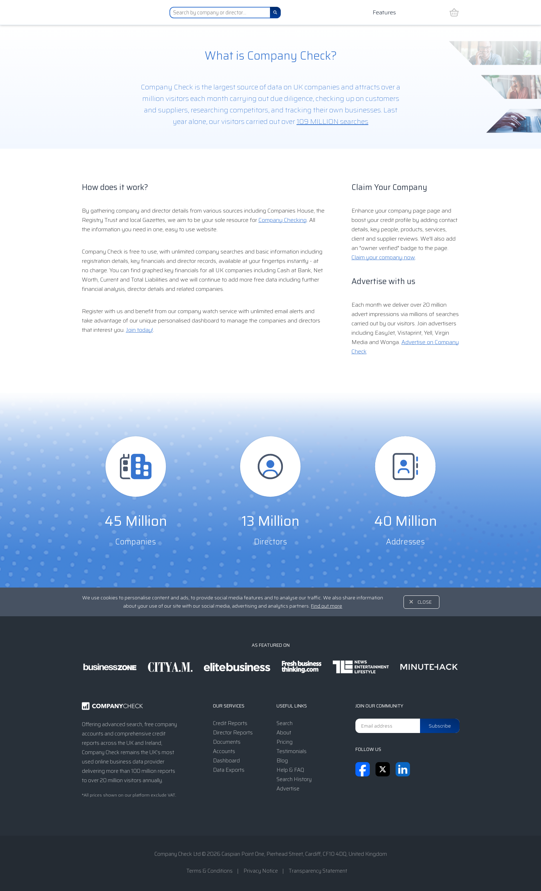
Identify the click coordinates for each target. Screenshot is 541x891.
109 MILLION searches (332, 121)
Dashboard (226, 760)
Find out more (326, 606)
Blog (282, 760)
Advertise (287, 788)
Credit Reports (230, 723)
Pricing (284, 742)
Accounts (224, 751)
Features (384, 12)
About (283, 732)
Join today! (139, 329)
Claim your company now (383, 257)
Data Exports (228, 770)
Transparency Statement (318, 871)
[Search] (275, 12)
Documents (227, 742)
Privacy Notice (260, 871)
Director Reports (233, 732)
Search (284, 723)
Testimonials (291, 751)
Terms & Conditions (209, 871)
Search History (294, 779)
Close (425, 602)
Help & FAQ (290, 770)
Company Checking (282, 219)
